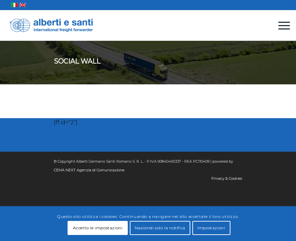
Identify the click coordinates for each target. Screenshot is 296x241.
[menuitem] (281, 25)
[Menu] (281, 25)
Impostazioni (211, 227)
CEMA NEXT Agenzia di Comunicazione (89, 170)
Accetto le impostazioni (98, 227)
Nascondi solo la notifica (160, 227)
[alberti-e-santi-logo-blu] (51, 25)
